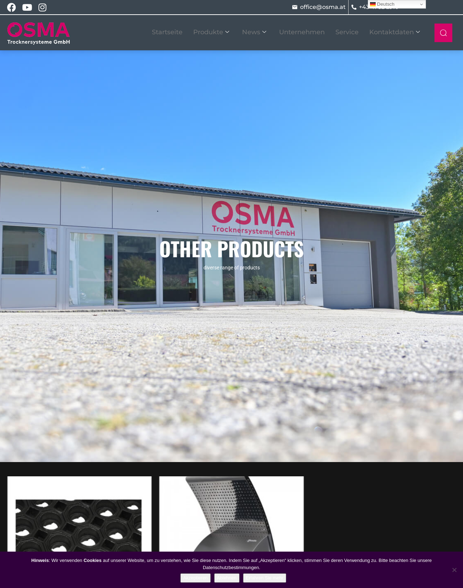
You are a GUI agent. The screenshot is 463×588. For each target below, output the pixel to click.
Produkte (211, 32)
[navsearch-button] (443, 33)
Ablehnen (227, 578)
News (254, 32)
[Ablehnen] (454, 569)
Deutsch (382, 4)
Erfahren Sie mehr (265, 578)
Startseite (167, 32)
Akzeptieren (195, 578)
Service (347, 32)
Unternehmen (302, 32)
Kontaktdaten (394, 32)
